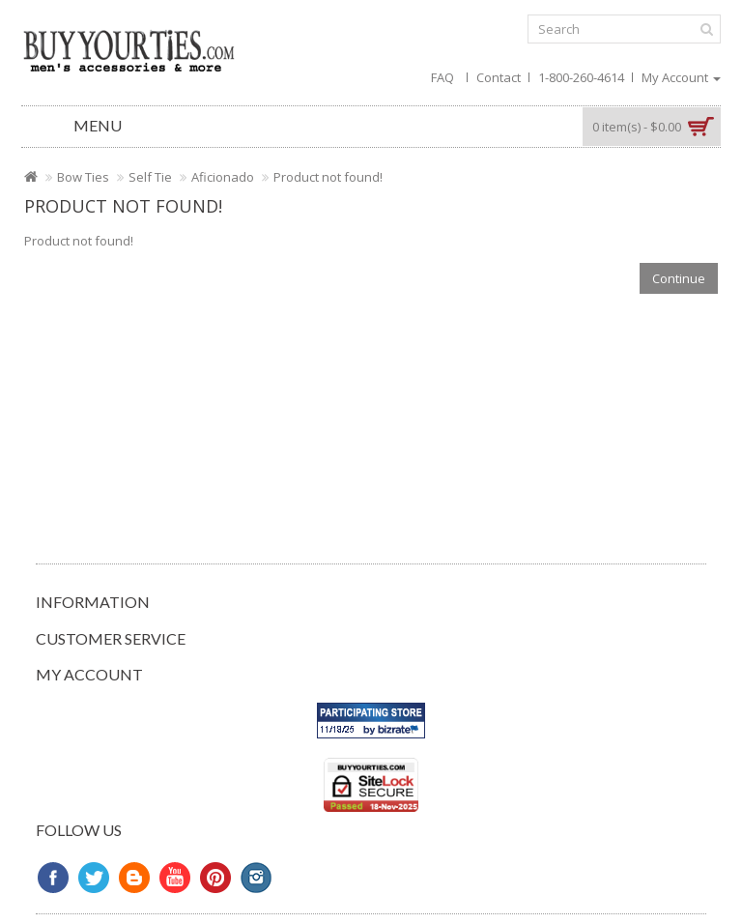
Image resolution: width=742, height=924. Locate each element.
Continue (678, 278)
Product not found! (328, 177)
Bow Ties (83, 177)
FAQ (442, 77)
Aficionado (222, 177)
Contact (498, 77)
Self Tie (150, 177)
